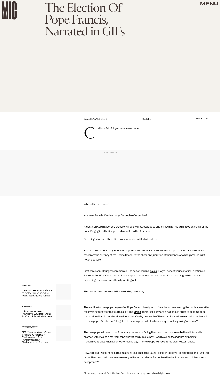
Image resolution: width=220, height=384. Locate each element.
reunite (178, 332)
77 (126, 316)
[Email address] (46, 250)
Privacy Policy (27, 263)
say (111, 250)
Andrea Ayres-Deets (96, 119)
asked (153, 271)
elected (124, 231)
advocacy (184, 226)
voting (137, 311)
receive (164, 341)
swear (183, 316)
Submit (64, 257)
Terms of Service (61, 261)
